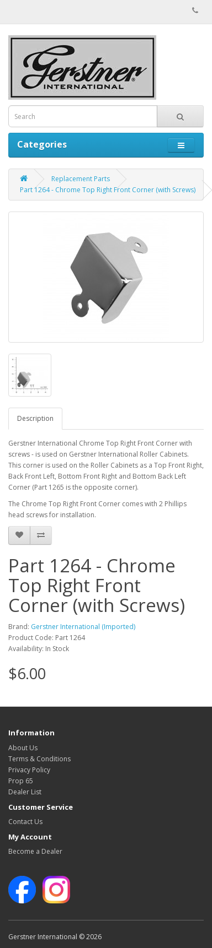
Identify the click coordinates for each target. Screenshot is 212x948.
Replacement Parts (80, 178)
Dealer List (24, 792)
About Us (23, 747)
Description (35, 418)
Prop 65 (20, 781)
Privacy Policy (29, 769)
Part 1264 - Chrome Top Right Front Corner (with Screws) (107, 189)
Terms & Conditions (39, 758)
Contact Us (25, 821)
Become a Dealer (35, 851)
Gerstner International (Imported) (83, 626)
